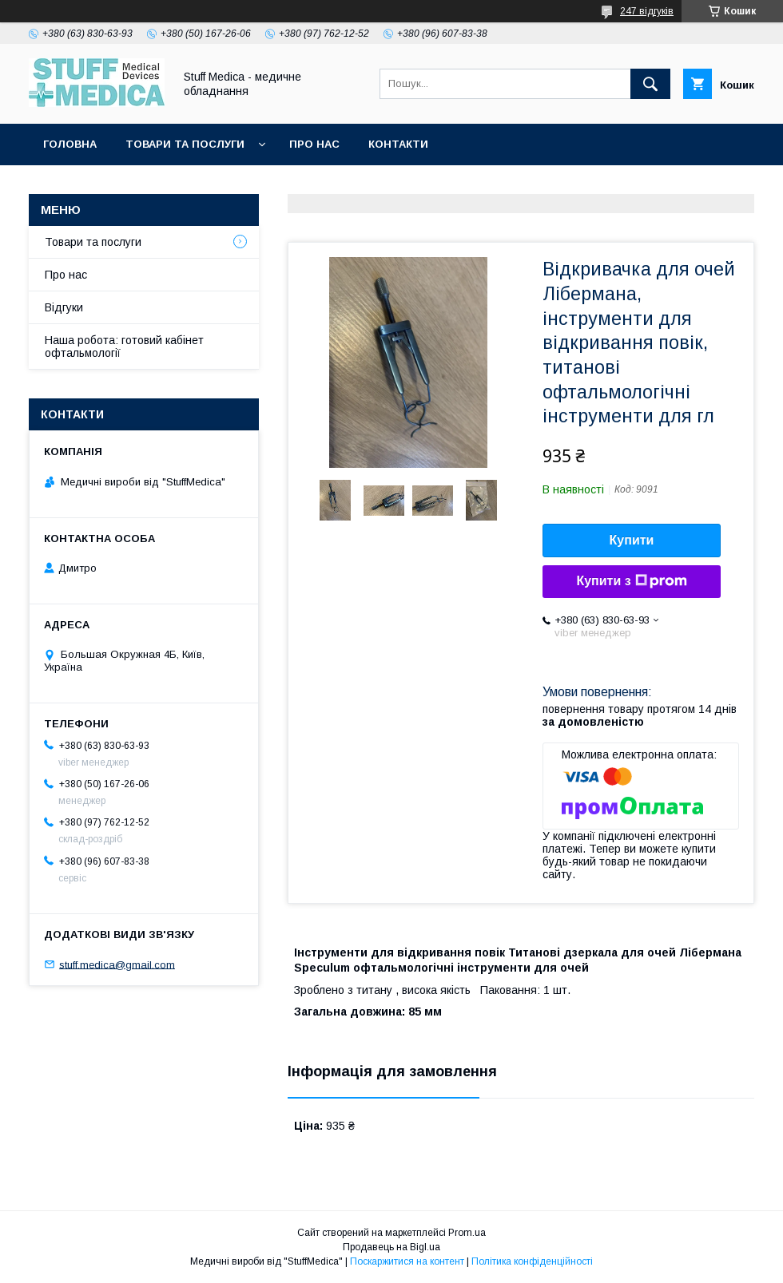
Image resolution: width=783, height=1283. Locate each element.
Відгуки (64, 307)
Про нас (314, 144)
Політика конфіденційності (532, 1261)
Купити (632, 540)
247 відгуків (647, 11)
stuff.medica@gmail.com (117, 964)
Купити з (631, 581)
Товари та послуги (184, 144)
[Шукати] (650, 84)
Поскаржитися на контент (407, 1261)
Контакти (398, 144)
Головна (70, 144)
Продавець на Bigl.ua (391, 1247)
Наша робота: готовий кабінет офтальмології (124, 346)
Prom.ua (467, 1232)
